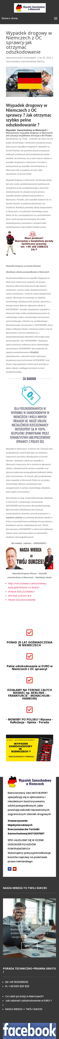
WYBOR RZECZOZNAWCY (21, 591)
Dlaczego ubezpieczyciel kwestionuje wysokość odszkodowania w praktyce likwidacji (29, 912)
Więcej (29, 946)
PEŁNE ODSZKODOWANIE (21, 599)
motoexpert (30, 57)
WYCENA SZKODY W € (19, 595)
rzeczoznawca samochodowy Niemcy (25, 61)
